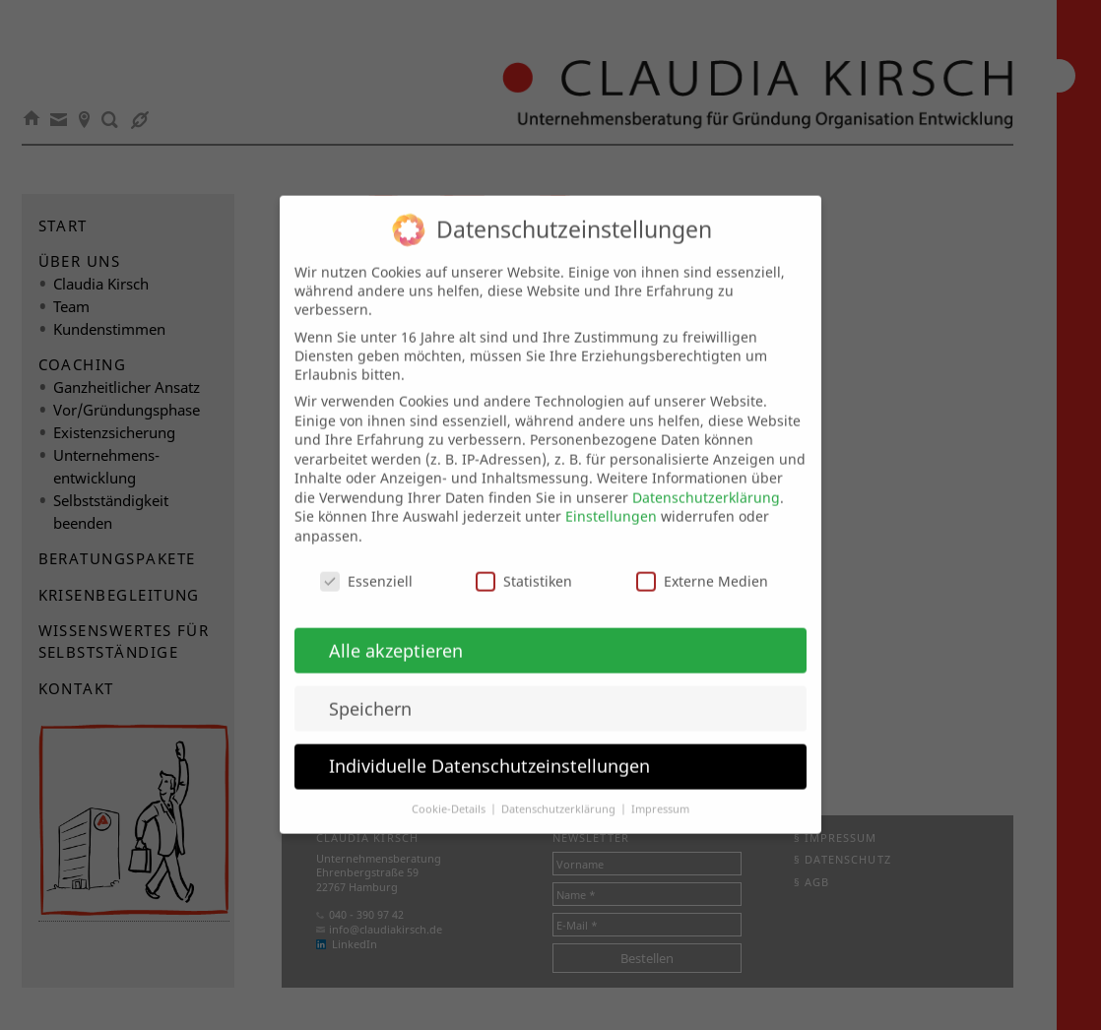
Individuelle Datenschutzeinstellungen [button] (489, 748)
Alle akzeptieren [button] (396, 632)
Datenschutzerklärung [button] (559, 792)
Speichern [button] (370, 690)
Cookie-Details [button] (450, 792)
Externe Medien (702, 562)
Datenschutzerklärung (706, 479)
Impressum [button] (660, 792)
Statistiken (524, 562)
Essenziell (366, 562)
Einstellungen (611, 498)
